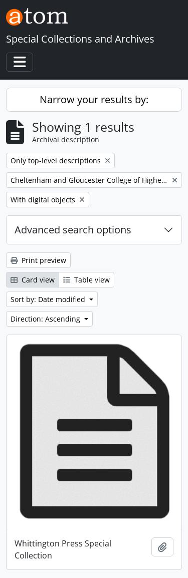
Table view (86, 279)
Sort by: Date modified (49, 299)
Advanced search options (73, 229)
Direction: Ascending (46, 319)
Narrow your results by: (94, 99)
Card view (33, 279)
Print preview (38, 260)
